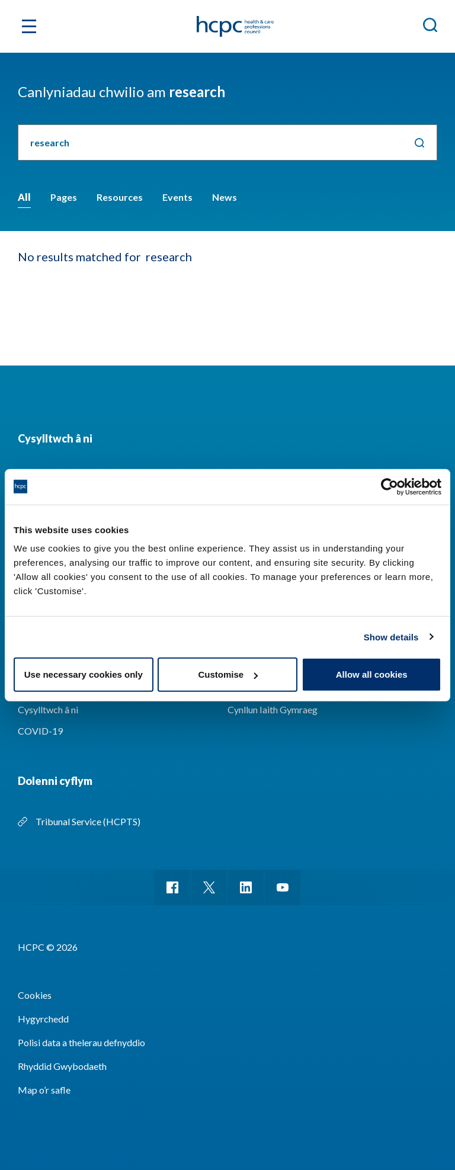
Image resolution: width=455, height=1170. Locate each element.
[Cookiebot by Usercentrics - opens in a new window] (389, 486)
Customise (228, 674)
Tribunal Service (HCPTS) (88, 821)
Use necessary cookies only (83, 674)
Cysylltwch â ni (48, 709)
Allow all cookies (372, 674)
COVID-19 (40, 730)
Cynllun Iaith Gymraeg (273, 709)
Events (177, 197)
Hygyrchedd (43, 1018)
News (224, 197)
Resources (120, 197)
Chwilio (419, 142)
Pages (63, 197)
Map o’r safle (44, 1089)
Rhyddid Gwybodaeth (62, 1066)
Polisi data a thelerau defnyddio (81, 1042)
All (24, 197)
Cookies (35, 995)
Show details (391, 637)
